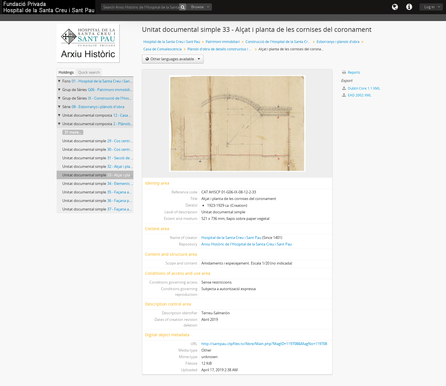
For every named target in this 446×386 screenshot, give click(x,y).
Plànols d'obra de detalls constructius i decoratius (220, 49)
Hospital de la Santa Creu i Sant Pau (171, 41)
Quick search (89, 72)
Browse (197, 6)
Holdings (66, 72)
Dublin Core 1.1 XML (361, 88)
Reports (351, 72)
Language (395, 7)
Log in (429, 6)
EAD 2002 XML (356, 95)
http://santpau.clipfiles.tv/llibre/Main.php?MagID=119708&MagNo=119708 (264, 343)
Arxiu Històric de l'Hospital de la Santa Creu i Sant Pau (246, 244)
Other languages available (175, 58)
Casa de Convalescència (162, 49)
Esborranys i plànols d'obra (338, 41)
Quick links (409, 7)
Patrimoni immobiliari (223, 41)
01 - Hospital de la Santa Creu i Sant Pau (105, 81)
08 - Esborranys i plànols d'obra (98, 106)
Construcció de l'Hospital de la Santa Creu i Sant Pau (278, 41)
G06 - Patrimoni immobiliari (111, 89)
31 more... (73, 132)
